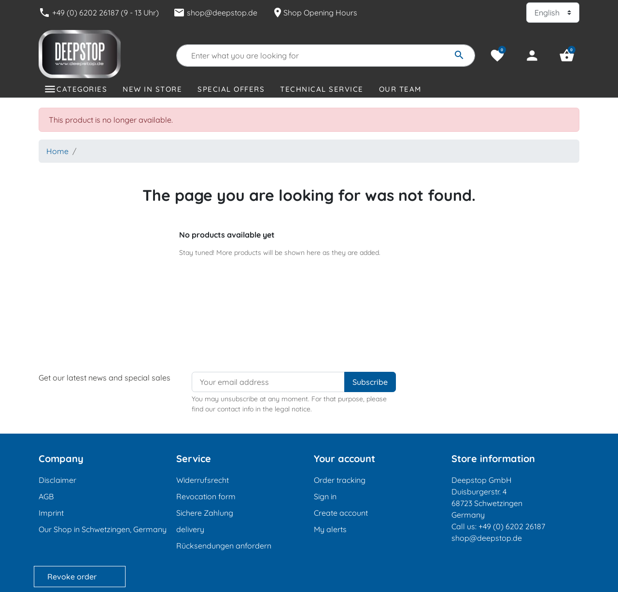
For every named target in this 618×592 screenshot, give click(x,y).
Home (57, 151)
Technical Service (322, 89)
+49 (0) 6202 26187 (511, 526)
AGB (46, 496)
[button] (566, 55)
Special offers (231, 89)
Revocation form (206, 496)
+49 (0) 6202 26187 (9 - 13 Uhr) (99, 12)
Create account (341, 513)
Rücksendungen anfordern (223, 545)
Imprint (51, 513)
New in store (152, 89)
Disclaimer (57, 480)
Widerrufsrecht (202, 480)
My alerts (330, 529)
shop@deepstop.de (215, 12)
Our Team (400, 89)
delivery (190, 529)
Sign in (325, 496)
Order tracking (339, 480)
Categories (81, 89)
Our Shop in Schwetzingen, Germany (103, 529)
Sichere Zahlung (204, 513)
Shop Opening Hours (314, 12)
